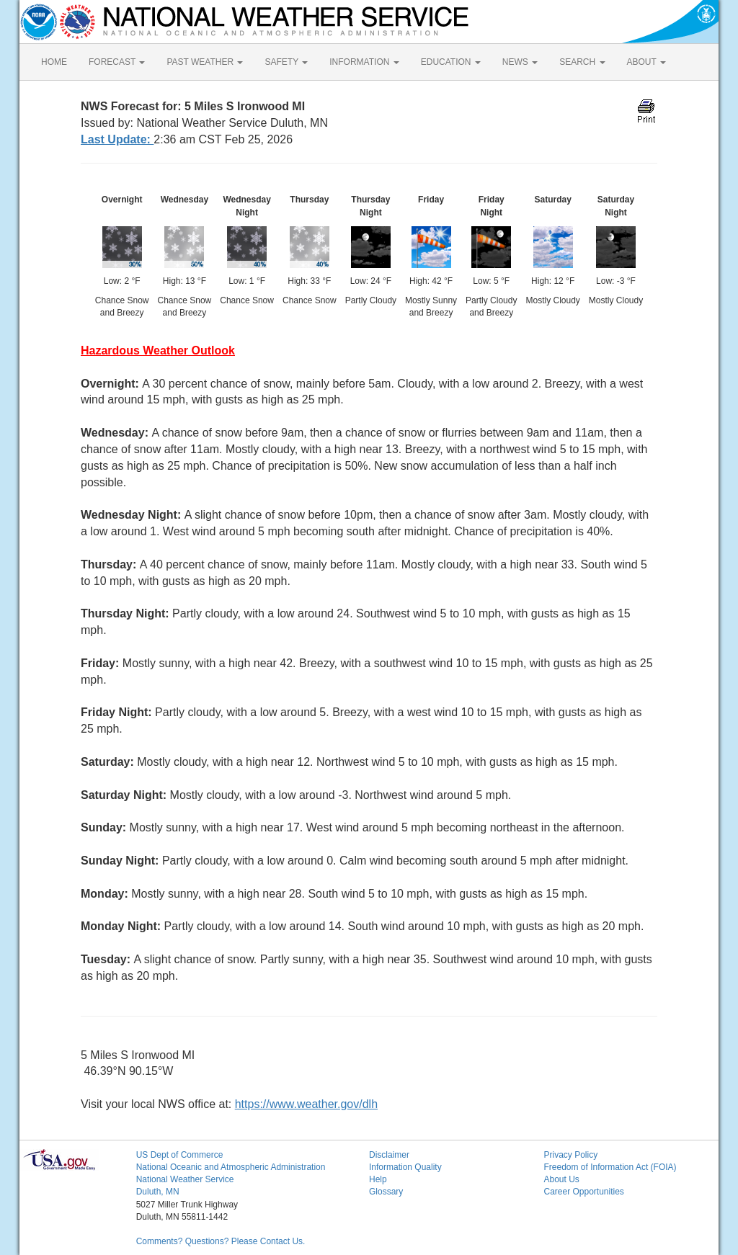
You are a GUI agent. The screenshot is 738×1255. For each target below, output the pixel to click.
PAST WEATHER (204, 62)
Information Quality (405, 1167)
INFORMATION (364, 62)
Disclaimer (389, 1155)
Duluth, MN (157, 1192)
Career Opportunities (583, 1192)
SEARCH (582, 62)
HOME (54, 62)
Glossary (386, 1192)
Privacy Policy (570, 1155)
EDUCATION (451, 62)
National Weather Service (185, 1179)
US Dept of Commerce (179, 1155)
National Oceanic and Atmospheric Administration (231, 1167)
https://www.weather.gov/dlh (306, 1104)
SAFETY (286, 62)
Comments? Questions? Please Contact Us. (221, 1241)
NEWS (520, 62)
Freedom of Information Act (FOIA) (609, 1167)
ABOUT (646, 62)
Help (378, 1179)
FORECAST (117, 62)
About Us (561, 1179)
